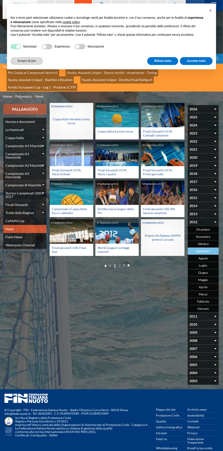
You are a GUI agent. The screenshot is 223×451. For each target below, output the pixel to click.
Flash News (14, 225)
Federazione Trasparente (195, 428)
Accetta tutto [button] (196, 61)
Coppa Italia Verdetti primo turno (71, 109)
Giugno (203, 260)
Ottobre (203, 231)
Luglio (203, 253)
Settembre (203, 239)
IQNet (53, 423)
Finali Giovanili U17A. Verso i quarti (112, 160)
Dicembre (203, 217)
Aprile (203, 275)
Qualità (161, 409)
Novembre (203, 224)
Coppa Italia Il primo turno (115, 119)
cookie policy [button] (71, 22)
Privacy (192, 421)
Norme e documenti (20, 109)
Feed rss (161, 427)
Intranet (161, 421)
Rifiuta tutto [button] (162, 61)
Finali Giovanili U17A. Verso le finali (66, 160)
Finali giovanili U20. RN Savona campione (159, 199)
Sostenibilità (195, 403)
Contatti (193, 409)
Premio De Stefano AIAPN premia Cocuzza (163, 225)
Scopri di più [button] (26, 61)
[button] (210, 10)
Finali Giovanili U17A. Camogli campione (158, 121)
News (9, 216)
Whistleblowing (166, 436)
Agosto (203, 246)
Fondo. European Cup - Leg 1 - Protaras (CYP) (107, 76)
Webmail (193, 415)
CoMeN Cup (14, 208)
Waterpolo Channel (20, 233)
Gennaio (203, 296)
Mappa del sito (166, 397)
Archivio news (197, 397)
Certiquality (38, 423)
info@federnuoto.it (17, 401)
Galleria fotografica (169, 415)
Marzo (203, 282)
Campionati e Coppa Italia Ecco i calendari (69, 199)
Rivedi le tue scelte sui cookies (199, 437)
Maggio (203, 267)
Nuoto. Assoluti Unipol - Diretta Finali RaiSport (38, 76)
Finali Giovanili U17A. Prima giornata (158, 160)
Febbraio (203, 289)
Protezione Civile (167, 403)
